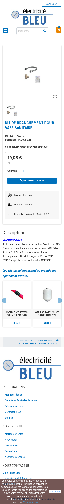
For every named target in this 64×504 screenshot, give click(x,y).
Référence (10, 140)
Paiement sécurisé (14, 406)
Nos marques (11, 445)
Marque (9, 136)
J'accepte (55, 491)
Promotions (11, 451)
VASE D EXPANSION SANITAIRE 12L (47, 313)
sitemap (9, 418)
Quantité (12, 171)
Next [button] (60, 300)
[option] (17, 304)
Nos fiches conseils (15, 457)
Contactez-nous (13, 412)
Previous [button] (4, 300)
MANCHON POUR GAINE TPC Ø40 (17, 313)
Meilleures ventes (14, 434)
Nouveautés (11, 440)
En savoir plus (30, 502)
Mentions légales (13, 395)
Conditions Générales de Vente (21, 400)
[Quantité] (38, 171)
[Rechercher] (32, 31)
